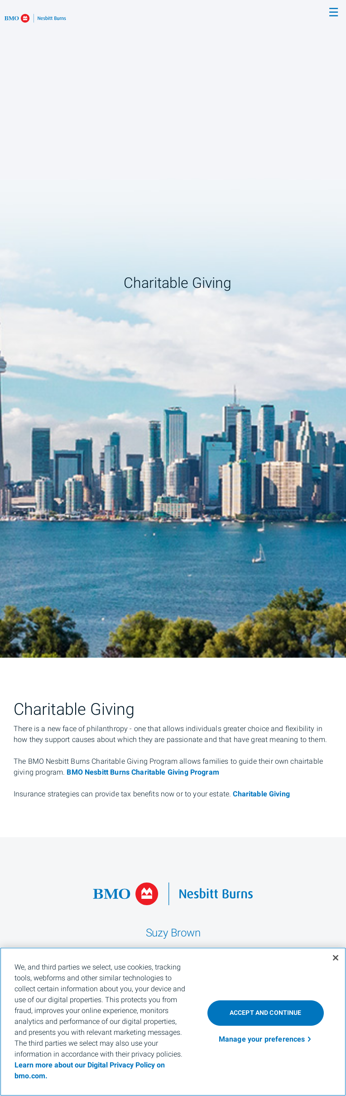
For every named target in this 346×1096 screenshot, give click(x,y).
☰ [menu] (333, 13)
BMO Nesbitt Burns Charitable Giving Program (143, 772)
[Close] (335, 958)
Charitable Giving (261, 794)
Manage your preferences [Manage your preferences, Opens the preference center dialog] (262, 1039)
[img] (173, 329)
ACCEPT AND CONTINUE (266, 1013)
